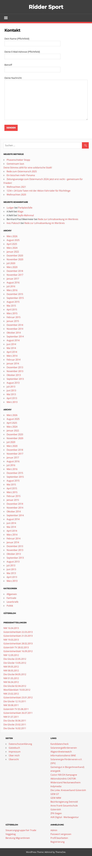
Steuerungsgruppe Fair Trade (21, 830)
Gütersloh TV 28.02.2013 (16, 647)
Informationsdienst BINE (63, 755)
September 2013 (15, 379)
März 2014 (12, 355)
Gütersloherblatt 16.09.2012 (18, 651)
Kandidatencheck (59, 744)
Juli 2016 (11, 286)
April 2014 (12, 352)
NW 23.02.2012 (11, 693)
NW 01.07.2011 (11, 716)
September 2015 (15, 298)
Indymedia (55, 786)
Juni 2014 (11, 344)
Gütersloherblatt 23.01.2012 (18, 697)
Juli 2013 (11, 386)
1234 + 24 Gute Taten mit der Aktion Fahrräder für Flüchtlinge (38, 190)
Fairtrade (11, 598)
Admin (53, 830)
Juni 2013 (11, 390)
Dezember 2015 (15, 294)
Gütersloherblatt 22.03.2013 (18, 632)
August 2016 (13, 282)
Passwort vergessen (60, 834)
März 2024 (12, 247)
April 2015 (12, 309)
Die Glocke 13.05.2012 (14, 662)
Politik (10, 605)
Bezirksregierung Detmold (64, 801)
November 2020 (15, 259)
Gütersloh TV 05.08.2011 (16, 709)
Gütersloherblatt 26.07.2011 (18, 713)
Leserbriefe (12, 601)
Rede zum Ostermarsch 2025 (22, 171)
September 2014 (15, 336)
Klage (20, 211)
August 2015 (13, 301)
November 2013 (15, 371)
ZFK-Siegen (56, 813)
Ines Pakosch (13, 223)
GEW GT (54, 794)
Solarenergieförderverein (63, 747)
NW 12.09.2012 (11, 655)
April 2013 (12, 398)
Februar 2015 (13, 317)
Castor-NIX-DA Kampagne (63, 774)
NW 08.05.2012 (11, 670)
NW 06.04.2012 (11, 682)
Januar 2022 (13, 251)
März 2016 (12, 290)
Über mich (14, 755)
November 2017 (15, 274)
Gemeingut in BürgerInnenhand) (67, 767)
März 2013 (12, 402)
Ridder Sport (46, 6)
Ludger (10, 207)
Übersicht (14, 759)
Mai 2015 (11, 305)
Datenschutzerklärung (20, 744)
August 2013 (13, 382)
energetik (55, 771)
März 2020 (12, 267)
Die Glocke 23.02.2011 (14, 724)
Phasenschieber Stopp (18, 159)
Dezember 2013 (15, 367)
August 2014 (13, 340)
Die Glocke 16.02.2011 (14, 728)
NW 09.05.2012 (11, 666)
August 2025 (13, 240)
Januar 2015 (13, 321)
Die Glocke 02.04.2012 (14, 686)
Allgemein (12, 594)
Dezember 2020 (15, 255)
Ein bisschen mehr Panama (21, 175)
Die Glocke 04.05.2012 (14, 674)
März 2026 (12, 236)
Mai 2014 (11, 348)
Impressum (15, 751)
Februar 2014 (13, 359)
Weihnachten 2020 (16, 194)
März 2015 (12, 313)
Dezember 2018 (15, 271)
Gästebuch (14, 747)
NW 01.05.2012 (11, 678)
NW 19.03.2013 (11, 639)
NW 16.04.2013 (11, 628)
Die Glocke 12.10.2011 (14, 701)
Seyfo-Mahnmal (26, 215)
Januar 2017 (13, 278)
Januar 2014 (13, 363)
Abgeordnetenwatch (61, 751)
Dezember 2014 (15, 325)
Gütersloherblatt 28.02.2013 (18, 643)
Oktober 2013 (14, 375)
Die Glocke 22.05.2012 (14, 659)
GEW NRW (55, 798)
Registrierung (57, 841)
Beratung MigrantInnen (18, 838)
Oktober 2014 (14, 332)
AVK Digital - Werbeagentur (64, 817)
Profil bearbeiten (59, 838)
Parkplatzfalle (25, 207)
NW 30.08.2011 (11, 705)
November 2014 (15, 328)
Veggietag (11, 834)
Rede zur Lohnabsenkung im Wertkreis (58, 219)
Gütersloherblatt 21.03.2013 (18, 635)
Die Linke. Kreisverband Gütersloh (68, 790)
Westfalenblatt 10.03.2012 (16, 689)
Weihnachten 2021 (16, 186)
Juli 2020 (11, 263)
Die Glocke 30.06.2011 (14, 720)
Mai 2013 (11, 394)
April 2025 (12, 244)
